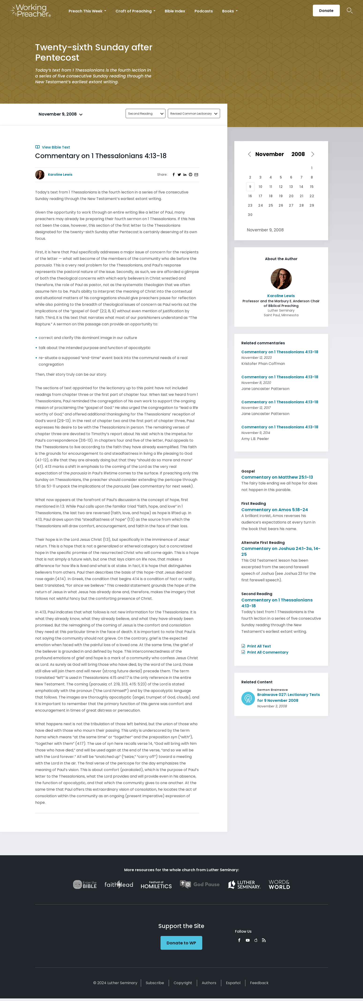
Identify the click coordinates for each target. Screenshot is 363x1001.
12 (281, 186)
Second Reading (140, 114)
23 (250, 205)
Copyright (183, 983)
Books (228, 11)
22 (312, 196)
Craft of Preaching (134, 11)
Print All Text (256, 646)
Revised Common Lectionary (191, 114)
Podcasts (204, 11)
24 (260, 205)
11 (270, 186)
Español (233, 983)
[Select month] (271, 154)
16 (250, 196)
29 (312, 205)
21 (301, 196)
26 (281, 205)
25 (271, 205)
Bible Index (175, 11)
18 (271, 196)
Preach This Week (86, 11)
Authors (209, 983)
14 (301, 186)
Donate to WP (181, 943)
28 (301, 205)
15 (312, 186)
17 (260, 196)
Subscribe (155, 983)
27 (291, 205)
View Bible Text (52, 147)
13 (291, 186)
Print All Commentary (264, 652)
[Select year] (300, 154)
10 (260, 186)
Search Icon (350, 10)
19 (281, 196)
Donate (326, 10)
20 (291, 196)
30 (250, 214)
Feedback (259, 983)
